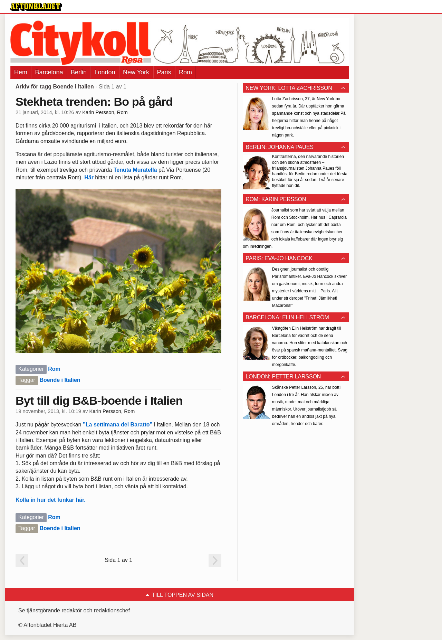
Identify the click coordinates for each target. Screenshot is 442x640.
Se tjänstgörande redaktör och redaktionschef (74, 610)
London (104, 72)
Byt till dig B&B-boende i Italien (99, 400)
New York (136, 72)
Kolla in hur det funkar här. (51, 500)
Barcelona (49, 72)
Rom (185, 72)
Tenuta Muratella (135, 170)
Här (89, 177)
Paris (164, 72)
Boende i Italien (59, 380)
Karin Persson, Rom (105, 112)
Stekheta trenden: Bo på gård (94, 101)
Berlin (79, 72)
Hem (20, 72)
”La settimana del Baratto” (118, 424)
